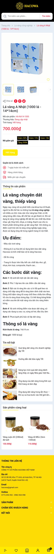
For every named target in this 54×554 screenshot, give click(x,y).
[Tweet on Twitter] (24, 101)
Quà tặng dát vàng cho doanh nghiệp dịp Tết (34, 349)
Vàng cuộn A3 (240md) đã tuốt (13, 438)
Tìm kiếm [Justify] (46, 16)
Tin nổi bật (9, 342)
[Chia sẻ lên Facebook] (15, 101)
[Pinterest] (19, 101)
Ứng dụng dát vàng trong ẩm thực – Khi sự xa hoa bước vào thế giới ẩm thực (34, 394)
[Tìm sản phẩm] (27, 16)
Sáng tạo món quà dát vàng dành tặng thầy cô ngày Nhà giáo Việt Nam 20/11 (34, 372)
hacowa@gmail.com (9, 487)
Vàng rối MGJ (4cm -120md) (36, 438)
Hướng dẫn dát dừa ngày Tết (30, 359)
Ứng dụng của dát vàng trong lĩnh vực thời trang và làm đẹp (34, 382)
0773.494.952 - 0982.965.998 (13, 495)
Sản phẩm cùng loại (14, 407)
